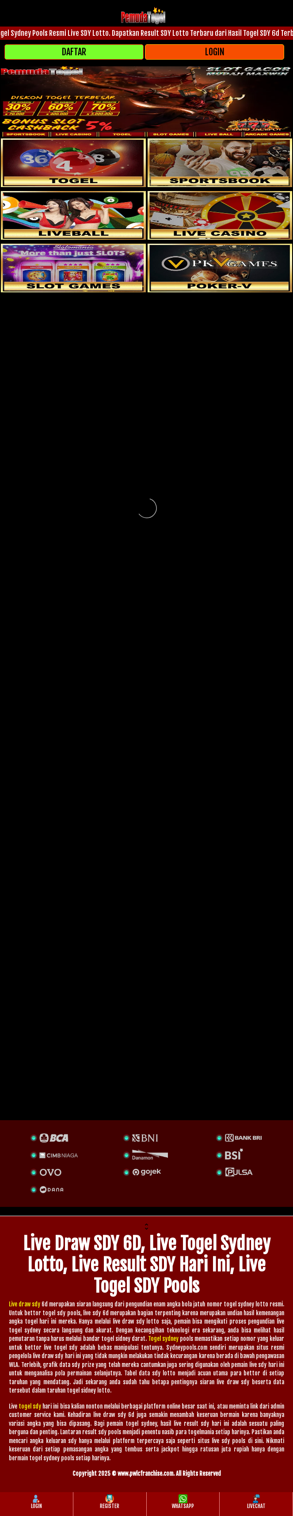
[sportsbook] (73, 215)
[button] (146, 1227)
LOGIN (215, 51)
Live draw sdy (24, 1304)
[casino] (220, 215)
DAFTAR (74, 51)
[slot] (220, 162)
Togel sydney (163, 1338)
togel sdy (30, 1406)
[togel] (73, 162)
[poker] (73, 268)
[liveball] (220, 268)
